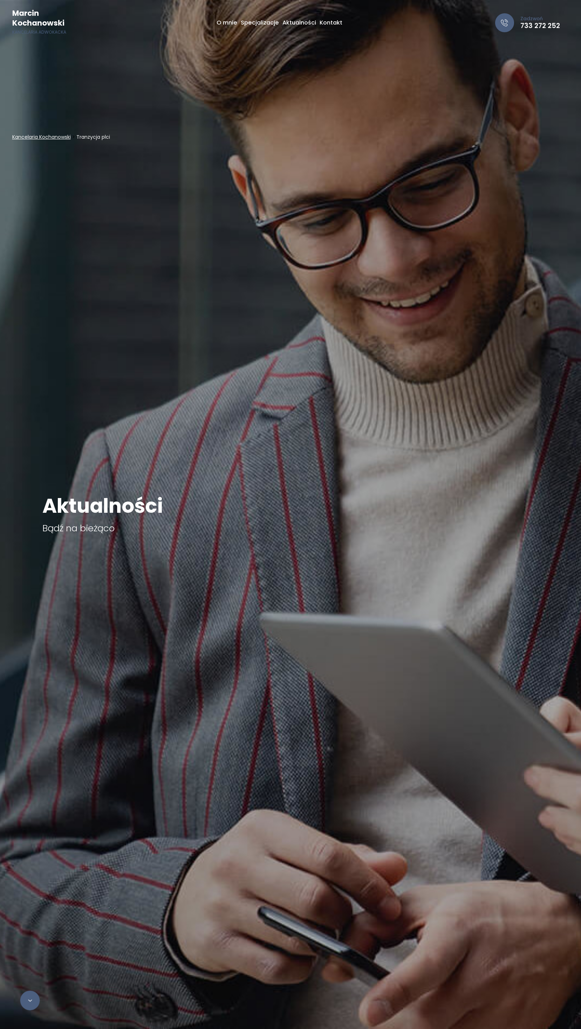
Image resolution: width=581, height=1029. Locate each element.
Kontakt (331, 23)
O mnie (227, 23)
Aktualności (299, 23)
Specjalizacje (260, 23)
